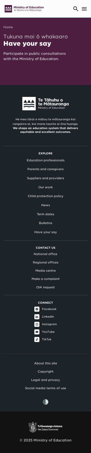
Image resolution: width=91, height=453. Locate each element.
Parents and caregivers (45, 169)
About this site (45, 363)
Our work (45, 187)
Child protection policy (45, 196)
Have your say (45, 232)
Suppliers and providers (45, 178)
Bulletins (45, 223)
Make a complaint (46, 279)
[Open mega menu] (84, 8)
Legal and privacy (45, 380)
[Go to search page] (75, 8)
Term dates (45, 214)
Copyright (46, 371)
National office (45, 254)
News (45, 205)
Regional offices (45, 262)
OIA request (45, 287)
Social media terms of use (45, 388)
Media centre (45, 270)
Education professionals (45, 160)
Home (8, 27)
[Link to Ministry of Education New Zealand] (45, 103)
